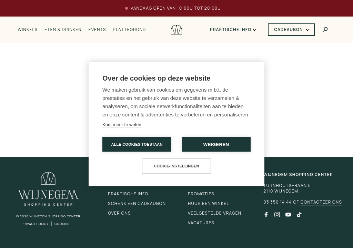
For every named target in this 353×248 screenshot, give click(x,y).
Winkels (28, 29)
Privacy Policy (35, 223)
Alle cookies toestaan (136, 144)
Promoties (201, 194)
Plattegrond (129, 29)
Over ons (119, 213)
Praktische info (230, 29)
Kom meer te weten (121, 124)
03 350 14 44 (277, 202)
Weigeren (216, 144)
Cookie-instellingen (176, 166)
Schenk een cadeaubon (137, 203)
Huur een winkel (208, 203)
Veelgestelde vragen (214, 213)
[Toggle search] (325, 29)
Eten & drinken (62, 29)
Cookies (62, 223)
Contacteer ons (321, 202)
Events (97, 29)
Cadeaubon (288, 29)
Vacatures (201, 223)
